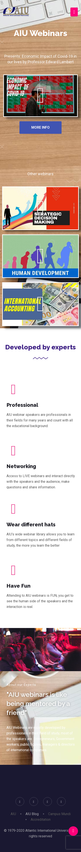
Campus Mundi (59, 814)
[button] (40, 95)
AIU (13, 814)
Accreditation (41, 819)
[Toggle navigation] (74, 12)
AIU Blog (32, 814)
